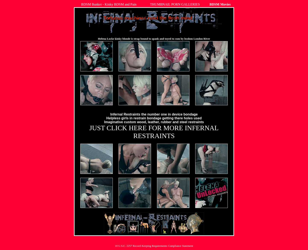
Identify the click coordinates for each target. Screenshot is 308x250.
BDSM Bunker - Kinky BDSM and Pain (108, 4)
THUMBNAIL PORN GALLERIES (175, 4)
